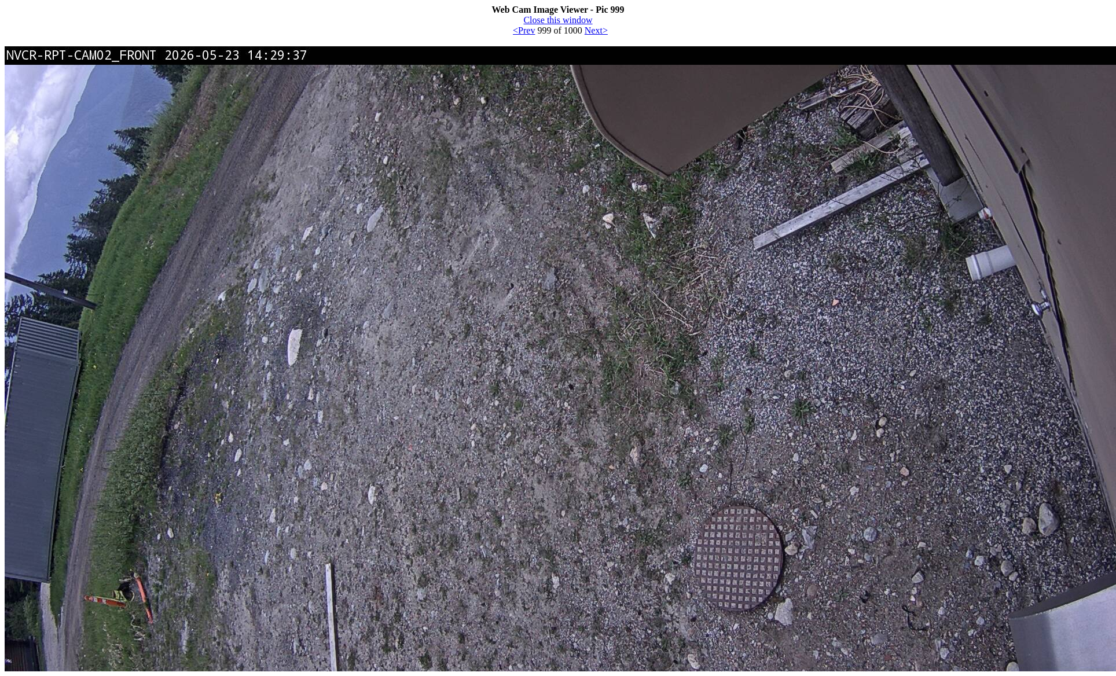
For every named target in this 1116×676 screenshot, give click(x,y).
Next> (596, 30)
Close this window (557, 20)
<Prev (524, 30)
